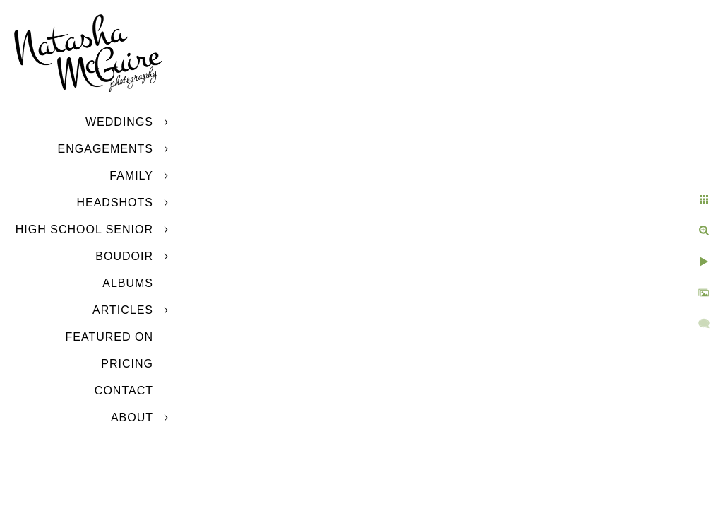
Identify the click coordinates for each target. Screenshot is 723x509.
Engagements (105, 149)
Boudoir (124, 256)
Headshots (114, 203)
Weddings (119, 122)
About (132, 417)
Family (131, 176)
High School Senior (84, 229)
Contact (124, 391)
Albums (127, 283)
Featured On (109, 337)
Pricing (127, 364)
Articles (122, 310)
